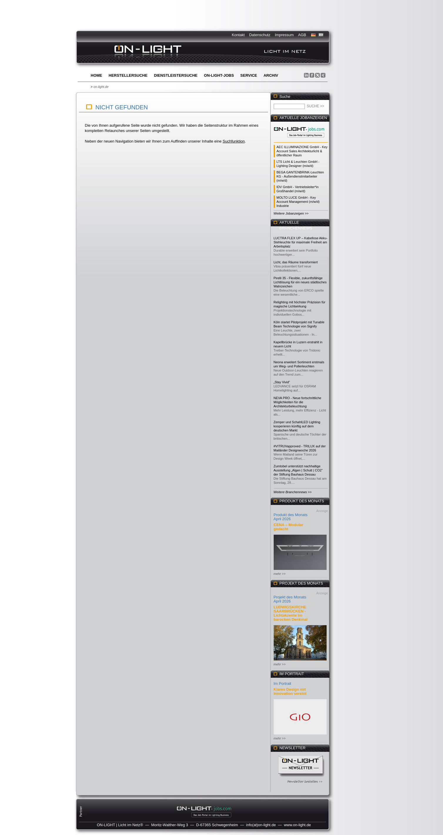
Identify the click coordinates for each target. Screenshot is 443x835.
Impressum (284, 35)
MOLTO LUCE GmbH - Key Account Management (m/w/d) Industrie (298, 202)
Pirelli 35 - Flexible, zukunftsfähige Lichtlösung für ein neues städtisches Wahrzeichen (300, 282)
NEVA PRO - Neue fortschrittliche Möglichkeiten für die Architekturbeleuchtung (297, 402)
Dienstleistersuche (176, 75)
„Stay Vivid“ (282, 382)
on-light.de (100, 86)
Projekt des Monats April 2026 (290, 599)
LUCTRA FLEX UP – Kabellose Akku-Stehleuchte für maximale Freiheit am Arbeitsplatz (300, 242)
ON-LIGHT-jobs (219, 75)
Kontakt (238, 35)
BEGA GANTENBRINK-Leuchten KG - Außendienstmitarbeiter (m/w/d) (300, 176)
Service (248, 75)
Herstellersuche (128, 75)
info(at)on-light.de (261, 825)
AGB (302, 35)
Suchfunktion (234, 141)
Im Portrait (282, 683)
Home (96, 75)
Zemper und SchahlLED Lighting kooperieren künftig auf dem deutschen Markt (297, 426)
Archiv (270, 75)
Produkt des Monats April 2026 (291, 517)
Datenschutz (259, 35)
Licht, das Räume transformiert (296, 262)
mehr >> (280, 573)
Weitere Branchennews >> (293, 492)
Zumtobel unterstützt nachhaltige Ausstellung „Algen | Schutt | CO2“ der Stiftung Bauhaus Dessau (298, 470)
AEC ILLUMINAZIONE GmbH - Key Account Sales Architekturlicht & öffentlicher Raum (302, 151)
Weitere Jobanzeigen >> (291, 213)
